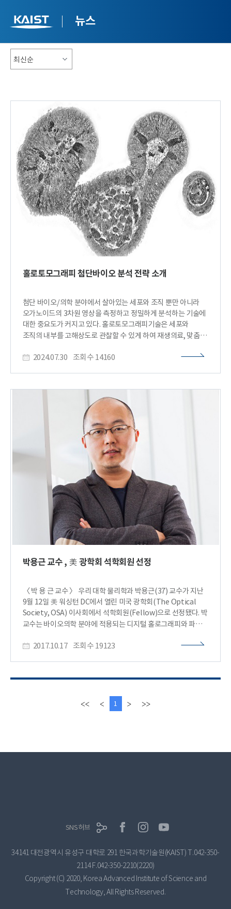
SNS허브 (78, 827)
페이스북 (122, 827)
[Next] (129, 703)
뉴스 (85, 20)
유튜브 (164, 827)
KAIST (32, 23)
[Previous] (102, 703)
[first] (85, 703)
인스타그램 (143, 827)
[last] (146, 703)
